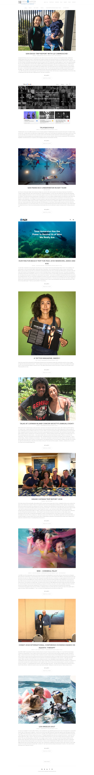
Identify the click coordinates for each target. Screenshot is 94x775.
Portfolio (51, 2)
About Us (46, 2)
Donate (65, 2)
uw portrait (58, 55)
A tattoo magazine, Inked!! (47, 358)
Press (69, 2)
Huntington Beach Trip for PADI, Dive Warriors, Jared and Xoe (47, 262)
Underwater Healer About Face (45, 55)
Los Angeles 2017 (47, 727)
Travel (34, 55)
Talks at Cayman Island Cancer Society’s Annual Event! (47, 424)
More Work (47, 761)
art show (38, 360)
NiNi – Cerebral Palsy (47, 571)
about (38, 129)
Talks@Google (47, 128)
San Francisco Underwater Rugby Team (47, 188)
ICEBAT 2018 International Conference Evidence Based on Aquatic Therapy (47, 646)
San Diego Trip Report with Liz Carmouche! (47, 54)
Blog (61, 2)
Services (57, 2)
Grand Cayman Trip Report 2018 (47, 499)
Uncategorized (40, 265)
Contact (74, 2)
